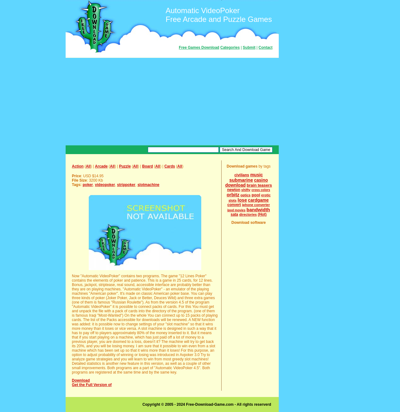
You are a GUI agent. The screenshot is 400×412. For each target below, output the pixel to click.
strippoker (126, 185)
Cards (169, 166)
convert (234, 205)
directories (248, 214)
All (88, 166)
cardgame (258, 200)
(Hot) (262, 214)
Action (77, 166)
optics (245, 195)
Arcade (101, 166)
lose (242, 200)
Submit (249, 47)
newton (233, 190)
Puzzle (125, 166)
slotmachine (148, 185)
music (256, 174)
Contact (265, 47)
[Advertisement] (172, 101)
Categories (230, 47)
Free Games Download (199, 47)
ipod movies (236, 210)
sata (234, 214)
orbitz (233, 194)
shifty (245, 190)
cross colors (261, 190)
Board (147, 166)
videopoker (105, 185)
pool (256, 195)
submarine (241, 180)
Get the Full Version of (92, 385)
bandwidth (258, 209)
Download (81, 380)
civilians (241, 175)
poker (87, 185)
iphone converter (256, 205)
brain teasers (259, 185)
